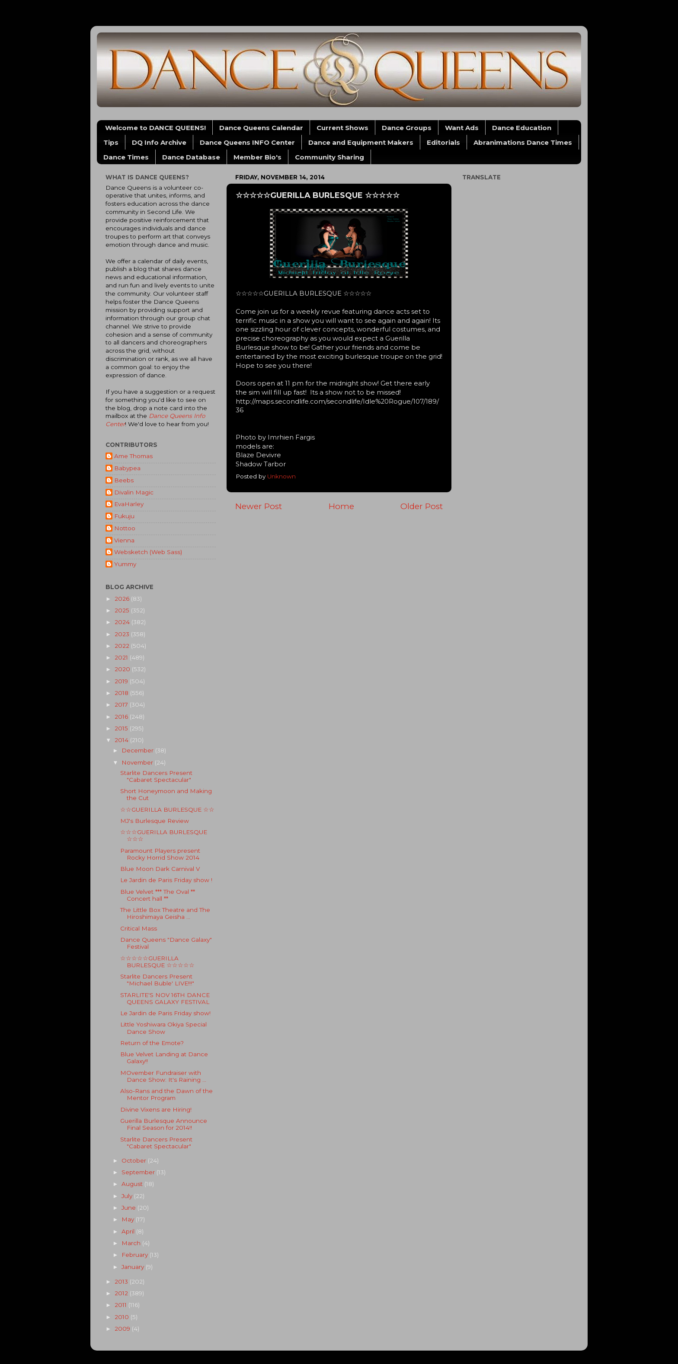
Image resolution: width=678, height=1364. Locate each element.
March (132, 1243)
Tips (110, 142)
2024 (123, 621)
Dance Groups (407, 128)
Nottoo (124, 528)
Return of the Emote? (152, 1042)
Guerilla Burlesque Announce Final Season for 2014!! (163, 1124)
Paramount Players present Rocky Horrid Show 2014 (160, 854)
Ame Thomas (133, 456)
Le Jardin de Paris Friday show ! (166, 879)
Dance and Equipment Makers (360, 142)
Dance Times (126, 157)
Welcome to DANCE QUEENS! (155, 128)
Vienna (124, 540)
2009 (123, 1328)
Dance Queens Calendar (261, 128)
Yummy (125, 564)
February (136, 1254)
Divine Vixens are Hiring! (156, 1109)
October (135, 1160)
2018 (122, 692)
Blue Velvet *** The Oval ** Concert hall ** (157, 895)
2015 (122, 728)
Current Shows (342, 128)
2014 (122, 739)
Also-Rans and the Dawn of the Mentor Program (166, 1094)
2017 (122, 704)
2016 (122, 716)
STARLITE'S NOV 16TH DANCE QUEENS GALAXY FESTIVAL (165, 998)
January (134, 1266)
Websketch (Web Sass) (148, 551)
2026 (123, 598)
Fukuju (124, 516)
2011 (121, 1304)
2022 (123, 645)
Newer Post (258, 506)
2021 (122, 657)
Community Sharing (329, 157)
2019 (122, 681)
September (139, 1172)
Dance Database (191, 157)
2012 (122, 1293)
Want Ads (462, 128)
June (130, 1207)
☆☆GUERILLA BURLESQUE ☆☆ (167, 809)
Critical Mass (138, 928)
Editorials (443, 142)
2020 (123, 669)
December (138, 750)
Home (341, 506)
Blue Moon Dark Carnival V (160, 868)
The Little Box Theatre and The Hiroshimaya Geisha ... (165, 913)
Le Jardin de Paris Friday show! (165, 1013)
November (138, 762)
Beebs (124, 480)
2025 (123, 610)
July (128, 1195)
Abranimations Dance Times (522, 142)
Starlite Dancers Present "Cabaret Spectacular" (156, 776)
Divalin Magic (134, 492)
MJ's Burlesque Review (154, 820)
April (129, 1231)
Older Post (421, 506)
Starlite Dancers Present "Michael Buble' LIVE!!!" (157, 980)
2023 (123, 634)
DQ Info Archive (159, 142)
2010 (123, 1316)
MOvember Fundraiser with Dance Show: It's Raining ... (163, 1076)
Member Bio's (257, 157)
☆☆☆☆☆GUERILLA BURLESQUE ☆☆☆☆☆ (157, 962)
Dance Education (521, 128)
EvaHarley (129, 503)
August (133, 1183)
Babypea (127, 468)
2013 (122, 1281)
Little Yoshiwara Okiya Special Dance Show (163, 1028)
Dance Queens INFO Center (247, 142)
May (129, 1219)
